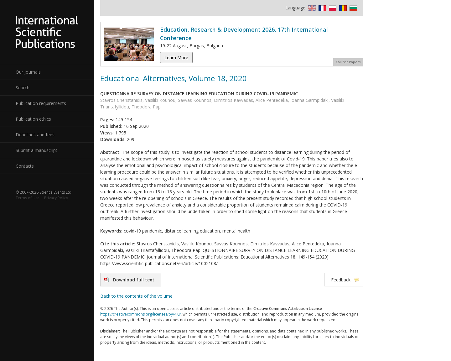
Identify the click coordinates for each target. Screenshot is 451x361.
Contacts (25, 166)
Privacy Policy (56, 198)
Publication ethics (33, 119)
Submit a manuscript (36, 150)
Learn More (176, 57)
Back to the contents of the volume (136, 296)
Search (22, 88)
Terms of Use (27, 198)
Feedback (340, 280)
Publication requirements (41, 103)
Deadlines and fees (35, 135)
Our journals (28, 72)
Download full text (133, 280)
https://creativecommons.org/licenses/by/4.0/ (140, 314)
